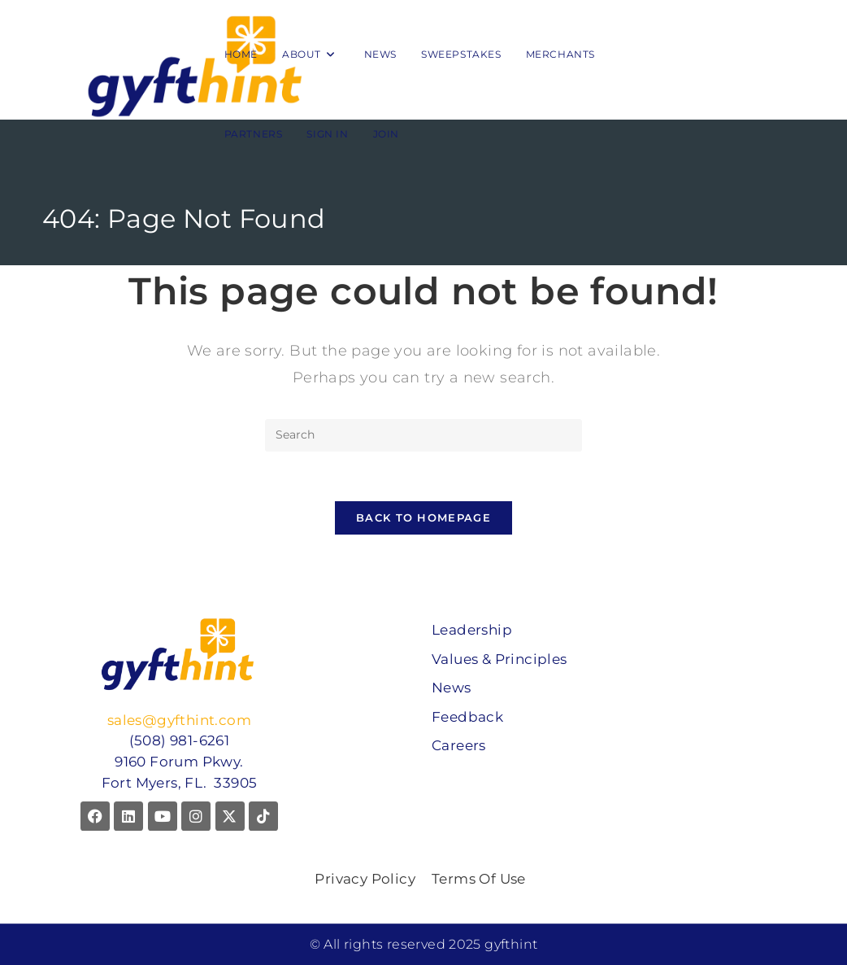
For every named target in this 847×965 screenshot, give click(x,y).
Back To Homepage (423, 517)
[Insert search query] (423, 435)
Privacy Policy (365, 879)
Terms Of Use (479, 879)
